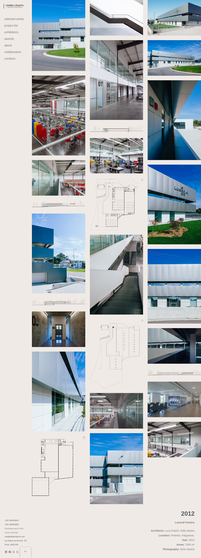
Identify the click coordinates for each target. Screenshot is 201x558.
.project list (11, 25)
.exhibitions (11, 32)
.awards (9, 38)
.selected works (14, 19)
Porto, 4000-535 (11, 545)
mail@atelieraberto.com (15, 537)
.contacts (9, 58)
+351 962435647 (12, 521)
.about (8, 45)
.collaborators (12, 52)
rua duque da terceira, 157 (16, 541)
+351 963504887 (12, 525)
